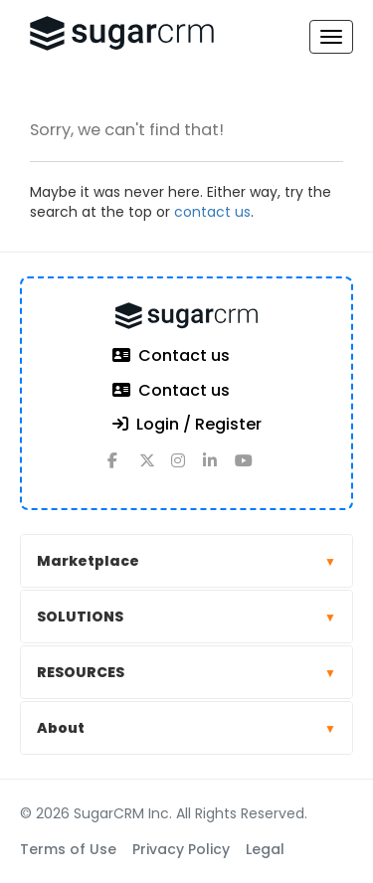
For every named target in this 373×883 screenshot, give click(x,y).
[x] (155, 468)
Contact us (171, 356)
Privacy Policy (181, 849)
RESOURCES (186, 672)
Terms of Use (68, 849)
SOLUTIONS (186, 616)
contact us (212, 212)
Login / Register (187, 425)
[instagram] (187, 468)
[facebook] (123, 468)
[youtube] (251, 468)
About (186, 728)
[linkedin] (219, 468)
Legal (265, 849)
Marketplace (186, 561)
